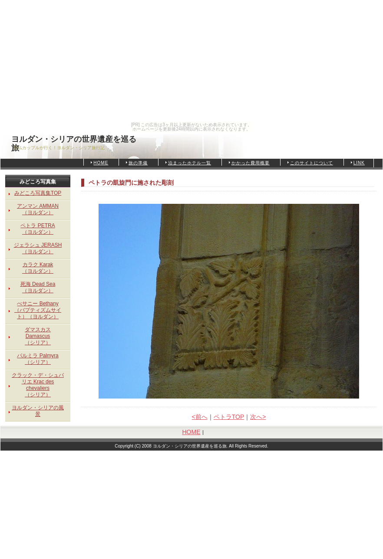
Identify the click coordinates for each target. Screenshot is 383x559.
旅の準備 (138, 162)
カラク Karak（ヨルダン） (37, 268)
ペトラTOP (229, 416)
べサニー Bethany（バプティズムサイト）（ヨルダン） (37, 310)
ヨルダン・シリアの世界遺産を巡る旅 (73, 140)
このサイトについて (311, 162)
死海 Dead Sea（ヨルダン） (38, 287)
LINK (359, 162)
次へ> (258, 416)
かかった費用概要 (250, 162)
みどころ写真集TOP (37, 193)
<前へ (200, 416)
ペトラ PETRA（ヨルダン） (37, 228)
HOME (100, 162)
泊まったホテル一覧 (189, 162)
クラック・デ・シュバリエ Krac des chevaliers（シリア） (38, 385)
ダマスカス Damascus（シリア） (38, 336)
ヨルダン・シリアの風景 (38, 411)
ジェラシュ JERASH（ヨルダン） (38, 248)
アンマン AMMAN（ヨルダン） (38, 209)
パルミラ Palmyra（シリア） (37, 359)
